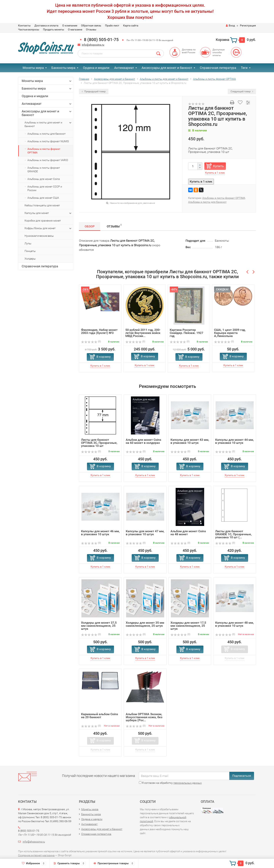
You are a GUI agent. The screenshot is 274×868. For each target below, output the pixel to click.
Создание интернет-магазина (36, 855)
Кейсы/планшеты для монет (42, 205)
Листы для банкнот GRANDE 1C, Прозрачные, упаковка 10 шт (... (233, 534)
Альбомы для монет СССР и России (44, 188)
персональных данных (187, 782)
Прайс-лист (112, 25)
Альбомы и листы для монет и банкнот (48, 124)
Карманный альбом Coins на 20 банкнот (99, 715)
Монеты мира (33, 68)
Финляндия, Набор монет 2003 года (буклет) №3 (99, 331)
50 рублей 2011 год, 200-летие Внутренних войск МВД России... (142, 333)
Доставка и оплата (46, 25)
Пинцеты (30, 251)
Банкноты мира (63, 68)
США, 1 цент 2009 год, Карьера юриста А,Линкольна (230, 333)
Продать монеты (53, 29)
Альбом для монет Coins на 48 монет (188, 532)
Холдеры (30, 258)
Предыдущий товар (94, 91)
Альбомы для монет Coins (43, 178)
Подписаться (241, 775)
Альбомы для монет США (43, 197)
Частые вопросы (28, 29)
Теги (244, 68)
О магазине (75, 29)
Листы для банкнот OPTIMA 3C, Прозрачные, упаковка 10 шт (99, 443)
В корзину (103, 356)
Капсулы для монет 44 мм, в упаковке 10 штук (234, 441)
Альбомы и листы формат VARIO (47, 160)
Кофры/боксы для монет (48, 228)
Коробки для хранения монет (43, 220)
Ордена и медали (96, 68)
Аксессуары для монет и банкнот (167, 68)
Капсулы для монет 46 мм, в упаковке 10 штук (100, 532)
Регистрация (248, 25)
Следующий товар (242, 91)
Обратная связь (91, 25)
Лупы (28, 243)
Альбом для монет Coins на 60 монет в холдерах (143, 441)
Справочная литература (218, 68)
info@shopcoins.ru (93, 44)
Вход (230, 25)
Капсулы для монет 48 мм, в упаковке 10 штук (234, 624)
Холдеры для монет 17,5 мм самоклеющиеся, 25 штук (188, 626)
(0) (91, 341)
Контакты (24, 25)
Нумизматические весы (39, 235)
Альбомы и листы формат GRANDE (43, 169)
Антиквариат (124, 68)
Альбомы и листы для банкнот (46, 133)
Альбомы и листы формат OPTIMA (43, 150)
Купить (218, 166)
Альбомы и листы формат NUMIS (48, 141)
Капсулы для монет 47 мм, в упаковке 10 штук (145, 532)
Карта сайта (130, 25)
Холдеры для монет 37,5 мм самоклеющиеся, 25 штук (99, 626)
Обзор (90, 226)
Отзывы (91, 29)
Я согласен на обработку (170, 782)
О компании (69, 25)
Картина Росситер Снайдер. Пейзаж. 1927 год (186, 333)
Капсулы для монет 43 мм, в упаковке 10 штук (189, 441)
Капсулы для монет (48, 213)
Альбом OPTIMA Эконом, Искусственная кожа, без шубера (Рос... (144, 717)
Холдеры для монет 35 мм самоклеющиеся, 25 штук (145, 624)
